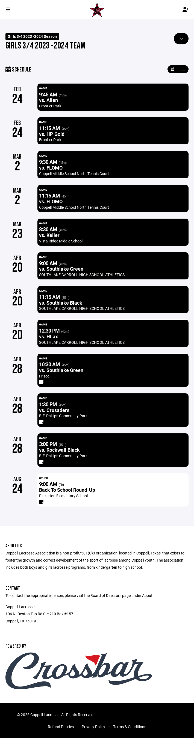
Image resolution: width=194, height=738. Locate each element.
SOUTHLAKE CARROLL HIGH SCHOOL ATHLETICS (82, 274)
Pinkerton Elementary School (63, 495)
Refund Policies (61, 726)
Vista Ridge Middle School (61, 241)
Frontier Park (50, 105)
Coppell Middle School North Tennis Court (74, 173)
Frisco (44, 376)
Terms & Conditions (129, 726)
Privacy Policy (93, 726)
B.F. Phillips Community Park (63, 415)
